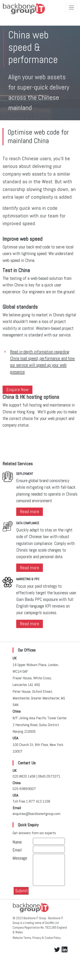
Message (20, 858)
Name (17, 842)
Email (17, 850)
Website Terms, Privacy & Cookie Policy (37, 938)
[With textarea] (49, 870)
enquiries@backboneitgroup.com (36, 813)
